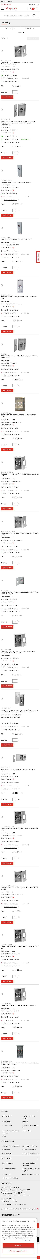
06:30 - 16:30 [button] (33, 5)
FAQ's (4, 1136)
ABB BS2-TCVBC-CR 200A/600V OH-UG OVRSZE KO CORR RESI (18, 415)
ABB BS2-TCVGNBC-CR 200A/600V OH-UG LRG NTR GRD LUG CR (20, 888)
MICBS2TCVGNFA (7, 295)
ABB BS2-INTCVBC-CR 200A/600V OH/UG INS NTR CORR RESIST (20, 534)
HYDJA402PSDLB (6, 708)
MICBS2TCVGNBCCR (8, 886)
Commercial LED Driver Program (30, 1170)
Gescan (20, 1111)
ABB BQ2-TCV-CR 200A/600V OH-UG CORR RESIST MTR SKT (19, 947)
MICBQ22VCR (6, 1004)
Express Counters (9, 1169)
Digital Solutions (8, 1163)
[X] (34, 1221)
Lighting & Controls (29, 1146)
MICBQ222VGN (6, 1061)
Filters (10, 28)
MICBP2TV (4, 590)
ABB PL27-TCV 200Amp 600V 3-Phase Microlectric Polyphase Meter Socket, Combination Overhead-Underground (18, 123)
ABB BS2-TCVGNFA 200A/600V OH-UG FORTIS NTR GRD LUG (19, 297)
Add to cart (7, 97)
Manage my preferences (18, 1251)
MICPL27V (4, 354)
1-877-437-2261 (8, 1)
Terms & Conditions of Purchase (10, 1132)
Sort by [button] (28, 28)
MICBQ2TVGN (6, 649)
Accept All (18, 1245)
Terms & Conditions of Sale (30, 1126)
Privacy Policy (7, 1125)
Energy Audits (7, 1174)
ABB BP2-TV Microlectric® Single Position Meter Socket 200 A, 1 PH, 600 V (19, 593)
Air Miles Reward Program (28, 1117)
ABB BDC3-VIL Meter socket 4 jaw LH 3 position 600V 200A (19, 770)
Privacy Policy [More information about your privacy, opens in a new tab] (26, 1240)
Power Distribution (29, 1150)
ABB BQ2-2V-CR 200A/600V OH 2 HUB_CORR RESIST (18, 1005)
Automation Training (10, 1178)
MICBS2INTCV (6, 60)
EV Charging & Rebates (30, 1153)
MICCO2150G (6, 238)
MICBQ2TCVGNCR (7, 826)
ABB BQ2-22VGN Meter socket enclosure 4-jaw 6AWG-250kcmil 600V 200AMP (20, 1064)
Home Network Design (30, 1174)
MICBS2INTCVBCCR (8, 531)
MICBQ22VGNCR (7, 472)
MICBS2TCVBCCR (7, 413)
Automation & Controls (10, 1146)
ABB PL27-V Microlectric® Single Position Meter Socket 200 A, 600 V (19, 356)
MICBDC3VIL (5, 767)
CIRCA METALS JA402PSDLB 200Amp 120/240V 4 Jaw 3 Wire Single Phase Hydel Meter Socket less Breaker (19, 711)
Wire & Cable (7, 1153)
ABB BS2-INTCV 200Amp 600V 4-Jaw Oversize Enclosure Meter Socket (17, 63)
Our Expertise (20, 1141)
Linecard (25, 1122)
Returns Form (27, 1131)
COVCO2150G (6, 180)
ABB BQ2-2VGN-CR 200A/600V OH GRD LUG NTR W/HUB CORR (20, 475)
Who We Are (6, 1116)
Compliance (6, 1122)
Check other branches (10, 82)
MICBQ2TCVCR (6, 945)
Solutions (20, 1158)
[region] (18, 1237)
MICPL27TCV (5, 119)
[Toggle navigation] (2, 9)
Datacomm (6, 1150)
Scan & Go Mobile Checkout (28, 1164)
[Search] (20, 15)
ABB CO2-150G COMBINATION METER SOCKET (16, 182)
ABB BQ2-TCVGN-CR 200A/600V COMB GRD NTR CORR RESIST (19, 829)
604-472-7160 (19, 1193)
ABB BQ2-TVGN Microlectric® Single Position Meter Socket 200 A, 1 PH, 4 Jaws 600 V (18, 652)
